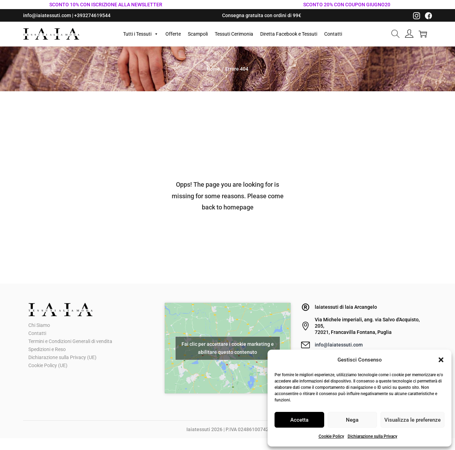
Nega (352, 420)
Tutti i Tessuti (140, 34)
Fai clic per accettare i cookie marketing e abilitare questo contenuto (228, 348)
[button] (441, 359)
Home (213, 69)
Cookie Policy (331, 436)
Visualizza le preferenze (412, 420)
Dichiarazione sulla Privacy (372, 436)
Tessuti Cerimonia (234, 34)
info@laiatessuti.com (339, 345)
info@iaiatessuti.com (47, 15)
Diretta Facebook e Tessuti (288, 34)
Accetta (299, 420)
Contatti (333, 34)
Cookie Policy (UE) (47, 365)
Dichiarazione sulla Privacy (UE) (62, 357)
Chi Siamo (39, 325)
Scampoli (198, 34)
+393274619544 (92, 15)
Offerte (173, 34)
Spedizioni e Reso (47, 349)
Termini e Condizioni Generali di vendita (70, 341)
